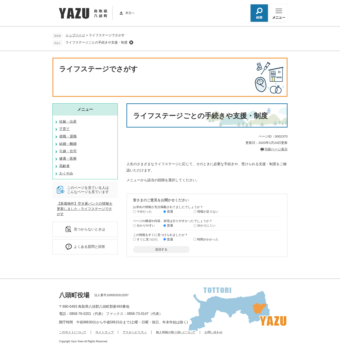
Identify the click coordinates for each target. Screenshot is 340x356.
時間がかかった (208, 239)
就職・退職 (68, 136)
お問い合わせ (213, 332)
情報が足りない (208, 211)
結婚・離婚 (68, 144)
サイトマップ (104, 332)
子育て (64, 129)
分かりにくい (206, 225)
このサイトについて (72, 332)
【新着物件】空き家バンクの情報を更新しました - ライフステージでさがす (85, 209)
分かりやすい (146, 225)
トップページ (75, 35)
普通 (170, 211)
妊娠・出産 (68, 121)
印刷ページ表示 (276, 149)
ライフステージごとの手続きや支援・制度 (97, 42)
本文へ (130, 13)
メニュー (85, 109)
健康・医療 (68, 158)
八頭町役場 (74, 295)
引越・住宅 (68, 151)
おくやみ (66, 173)
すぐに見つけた (147, 239)
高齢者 (64, 166)
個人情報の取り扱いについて (175, 332)
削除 (131, 42)
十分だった (144, 211)
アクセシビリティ (135, 332)
